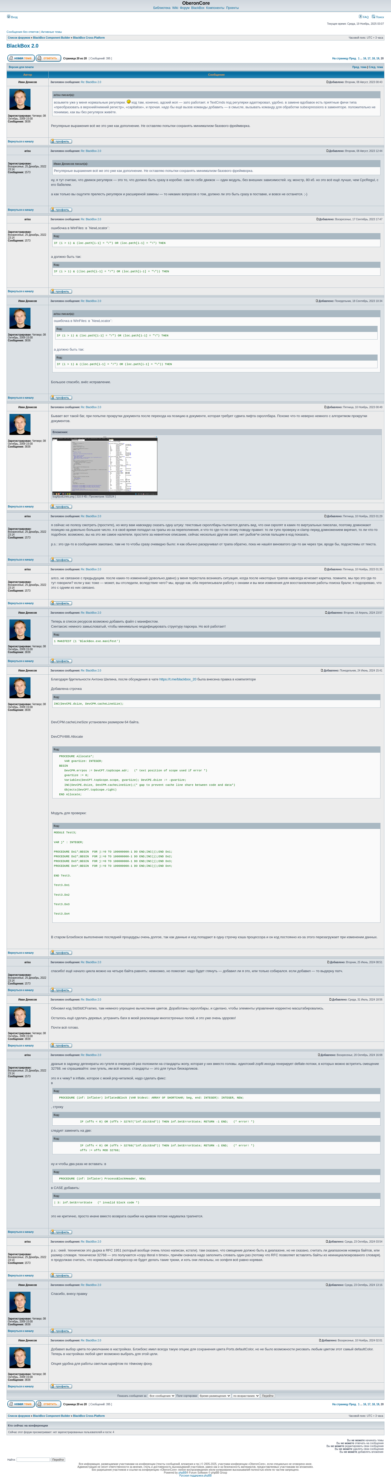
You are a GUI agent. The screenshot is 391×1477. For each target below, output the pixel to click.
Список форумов (19, 37)
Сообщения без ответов (23, 31)
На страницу (340, 58)
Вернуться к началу (21, 141)
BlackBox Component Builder (51, 37)
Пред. (353, 58)
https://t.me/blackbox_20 (177, 679)
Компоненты (215, 8)
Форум (184, 8)
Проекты (232, 8)
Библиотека (161, 8)
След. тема (376, 67)
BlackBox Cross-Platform (89, 37)
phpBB (182, 1472)
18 (373, 58)
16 (364, 58)
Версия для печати (21, 67)
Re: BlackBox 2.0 (91, 82)
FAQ (364, 17)
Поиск (378, 17)
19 (377, 58)
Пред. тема (359, 67)
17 (369, 58)
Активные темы (51, 31)
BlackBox (197, 8)
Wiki (175, 8)
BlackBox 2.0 (22, 46)
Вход (12, 17)
